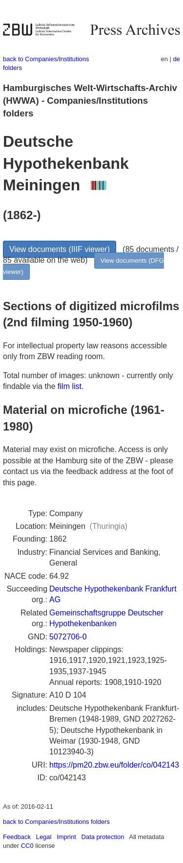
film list (69, 386)
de (176, 59)
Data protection (102, 836)
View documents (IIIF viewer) (59, 249)
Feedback (17, 836)
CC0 (27, 845)
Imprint (66, 836)
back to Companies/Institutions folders (56, 821)
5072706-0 (68, 637)
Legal (44, 836)
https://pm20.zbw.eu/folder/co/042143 (114, 765)
